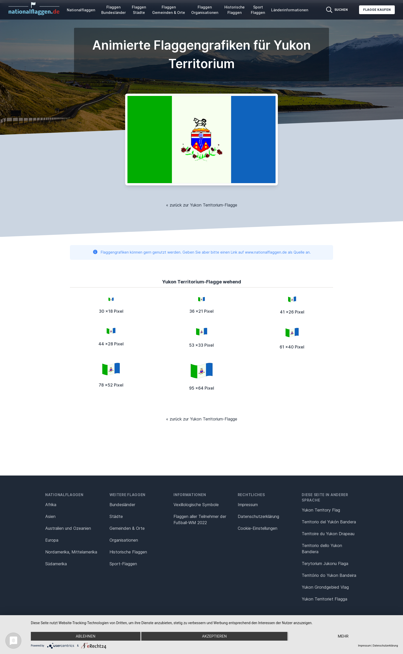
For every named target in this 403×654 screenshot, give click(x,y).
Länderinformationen (289, 10)
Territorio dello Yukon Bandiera (322, 548)
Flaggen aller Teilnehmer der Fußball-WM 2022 (199, 519)
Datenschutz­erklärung (258, 516)
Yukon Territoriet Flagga (324, 599)
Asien (50, 516)
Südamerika (56, 563)
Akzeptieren (214, 636)
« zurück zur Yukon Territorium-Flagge (201, 205)
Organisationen (123, 540)
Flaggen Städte (139, 10)
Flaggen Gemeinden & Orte (168, 10)
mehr (343, 636)
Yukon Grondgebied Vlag (325, 587)
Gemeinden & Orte (127, 528)
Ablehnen (85, 636)
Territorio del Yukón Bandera (329, 521)
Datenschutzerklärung (385, 645)
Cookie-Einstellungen (257, 528)
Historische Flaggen (234, 10)
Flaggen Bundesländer (113, 10)
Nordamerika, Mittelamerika (71, 551)
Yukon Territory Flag (321, 510)
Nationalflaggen (81, 10)
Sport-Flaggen (123, 563)
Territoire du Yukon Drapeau (328, 533)
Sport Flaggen (258, 10)
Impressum (248, 504)
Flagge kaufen (377, 10)
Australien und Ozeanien (68, 528)
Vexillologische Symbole (196, 504)
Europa (51, 540)
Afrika (50, 504)
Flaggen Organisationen (204, 10)
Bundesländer (122, 504)
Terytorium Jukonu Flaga (325, 563)
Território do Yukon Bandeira (329, 575)
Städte (116, 516)
